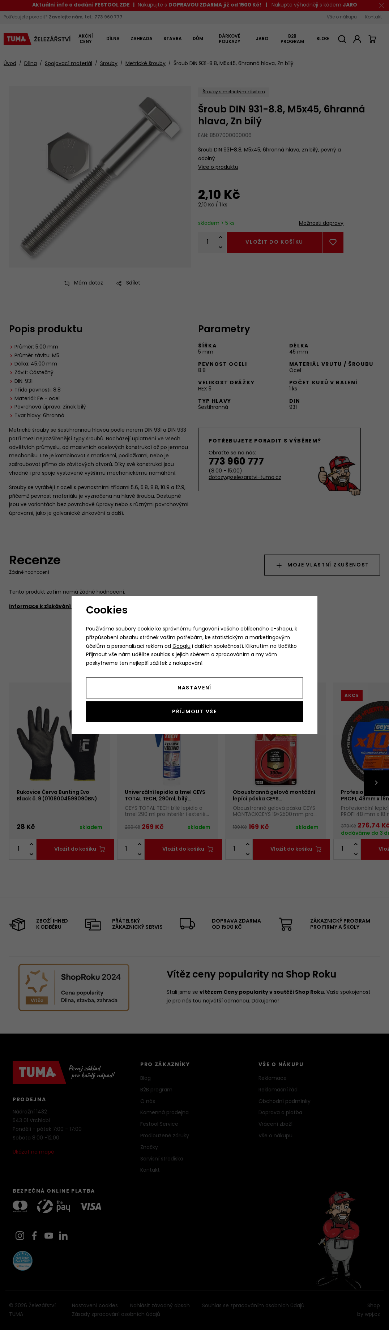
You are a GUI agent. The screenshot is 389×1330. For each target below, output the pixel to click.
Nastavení (194, 688)
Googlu (181, 646)
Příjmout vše (194, 712)
